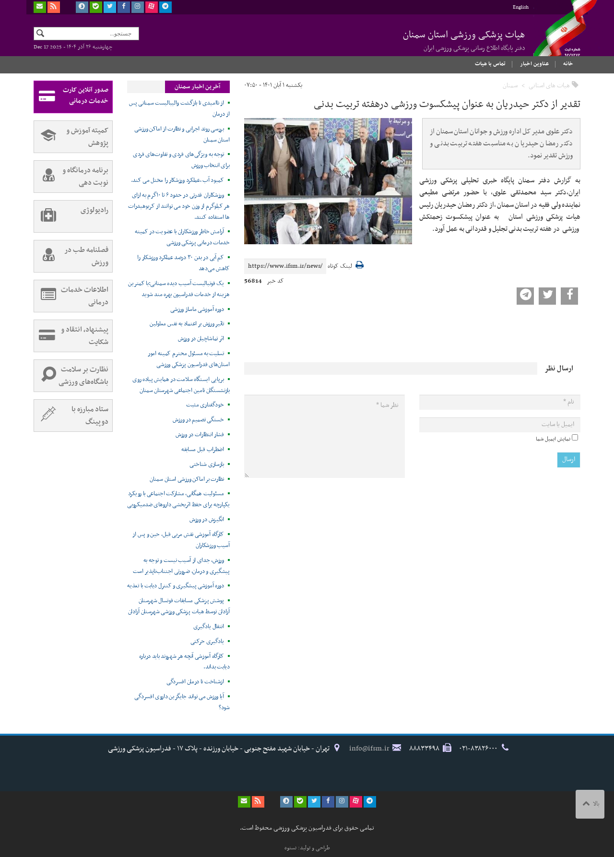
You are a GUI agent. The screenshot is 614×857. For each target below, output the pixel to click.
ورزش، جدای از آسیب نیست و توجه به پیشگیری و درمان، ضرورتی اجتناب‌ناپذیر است (181, 566)
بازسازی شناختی (206, 464)
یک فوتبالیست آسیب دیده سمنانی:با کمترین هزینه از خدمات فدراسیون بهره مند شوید (178, 289)
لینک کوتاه (340, 267)
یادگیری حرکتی (207, 641)
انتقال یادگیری (208, 626)
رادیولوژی (71, 216)
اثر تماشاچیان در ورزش (201, 338)
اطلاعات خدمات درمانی (71, 296)
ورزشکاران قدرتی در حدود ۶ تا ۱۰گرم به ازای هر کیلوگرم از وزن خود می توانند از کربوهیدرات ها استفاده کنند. (179, 206)
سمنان (510, 85)
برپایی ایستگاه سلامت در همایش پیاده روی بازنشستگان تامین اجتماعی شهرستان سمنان (181, 385)
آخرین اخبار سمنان (197, 87)
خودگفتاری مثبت (205, 405)
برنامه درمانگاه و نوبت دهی (71, 176)
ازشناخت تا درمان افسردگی (195, 682)
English (521, 7)
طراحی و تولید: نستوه (307, 848)
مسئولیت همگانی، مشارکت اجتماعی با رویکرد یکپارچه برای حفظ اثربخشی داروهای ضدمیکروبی (178, 499)
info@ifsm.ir (369, 748)
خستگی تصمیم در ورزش (198, 420)
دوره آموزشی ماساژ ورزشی (197, 309)
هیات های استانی (549, 85)
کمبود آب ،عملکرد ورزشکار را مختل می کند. (177, 180)
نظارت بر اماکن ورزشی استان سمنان (187, 479)
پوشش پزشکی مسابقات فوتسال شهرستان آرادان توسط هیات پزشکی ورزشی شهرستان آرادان (179, 606)
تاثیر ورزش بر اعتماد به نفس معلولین (187, 324)
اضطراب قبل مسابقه (202, 449)
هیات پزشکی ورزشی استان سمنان (464, 40)
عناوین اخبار (534, 64)
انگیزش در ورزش (206, 519)
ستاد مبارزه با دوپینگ (71, 415)
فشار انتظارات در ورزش (200, 434)
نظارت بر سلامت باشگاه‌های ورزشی (71, 376)
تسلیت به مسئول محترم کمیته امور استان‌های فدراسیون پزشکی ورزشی (189, 359)
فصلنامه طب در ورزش (71, 256)
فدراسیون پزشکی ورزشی (556, 37)
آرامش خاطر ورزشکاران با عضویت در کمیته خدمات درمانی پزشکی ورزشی (182, 237)
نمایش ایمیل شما (553, 439)
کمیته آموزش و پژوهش (71, 137)
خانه (568, 64)
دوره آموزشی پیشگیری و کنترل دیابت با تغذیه (175, 586)
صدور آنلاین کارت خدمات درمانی (71, 97)
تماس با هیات (490, 64)
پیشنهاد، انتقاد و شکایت (71, 336)
